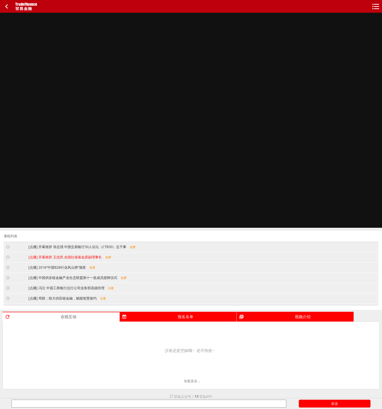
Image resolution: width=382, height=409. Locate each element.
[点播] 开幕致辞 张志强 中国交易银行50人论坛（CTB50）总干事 (82, 246)
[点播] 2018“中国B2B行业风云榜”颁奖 (61, 267)
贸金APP (203, 396)
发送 (334, 403)
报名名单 (158, 316)
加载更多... (192, 381)
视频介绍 (275, 316)
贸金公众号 (180, 396)
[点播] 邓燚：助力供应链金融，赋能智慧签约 (67, 298)
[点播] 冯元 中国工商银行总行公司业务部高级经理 (71, 288)
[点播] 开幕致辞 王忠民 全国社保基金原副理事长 (69, 257)
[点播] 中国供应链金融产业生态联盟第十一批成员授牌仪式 (77, 277)
